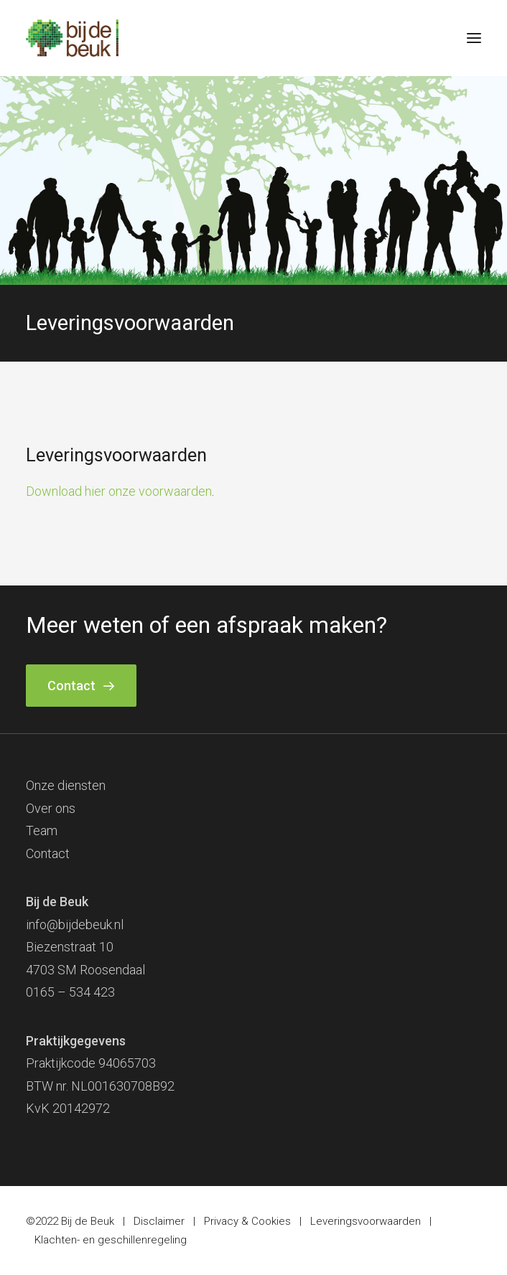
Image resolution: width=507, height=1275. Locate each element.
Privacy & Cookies (247, 1221)
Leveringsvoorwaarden (365, 1221)
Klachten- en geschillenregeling (110, 1239)
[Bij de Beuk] (72, 38)
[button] (474, 38)
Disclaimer (159, 1221)
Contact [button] (81, 685)
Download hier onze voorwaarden (119, 491)
